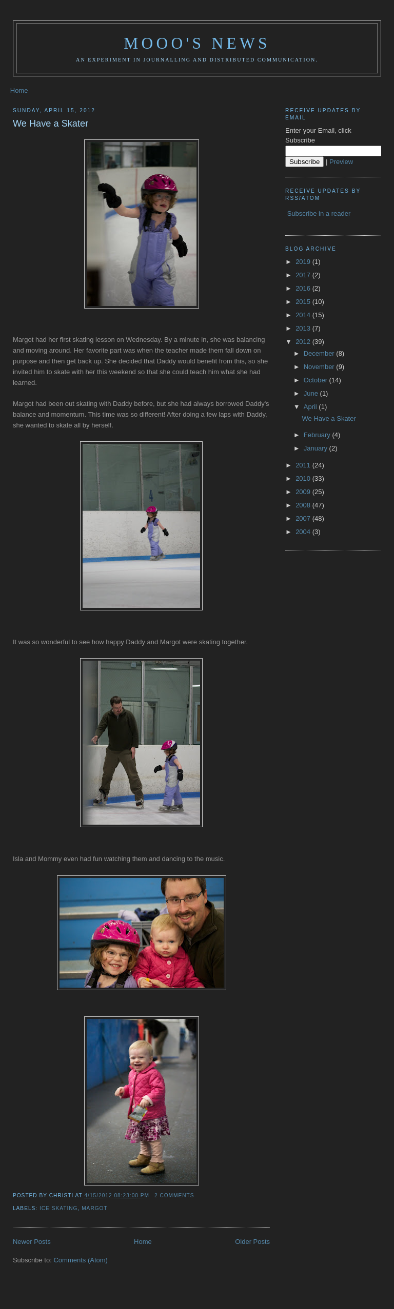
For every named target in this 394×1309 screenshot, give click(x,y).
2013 (304, 328)
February (318, 435)
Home (19, 90)
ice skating (59, 1208)
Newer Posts (32, 1241)
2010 (304, 478)
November (320, 367)
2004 (304, 532)
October (316, 380)
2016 (304, 288)
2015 (304, 301)
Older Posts (252, 1241)
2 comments (174, 1195)
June (312, 393)
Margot (95, 1208)
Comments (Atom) (80, 1260)
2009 (304, 492)
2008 (304, 505)
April (311, 407)
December (320, 353)
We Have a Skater (50, 123)
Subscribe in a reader (319, 213)
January (316, 448)
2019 (304, 261)
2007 (304, 518)
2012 (304, 341)
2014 (304, 315)
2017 (304, 275)
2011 (304, 465)
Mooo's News (197, 43)
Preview (341, 162)
